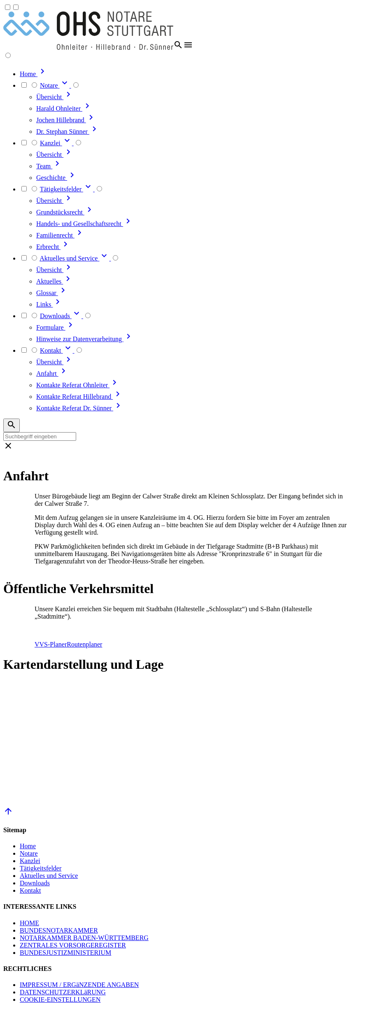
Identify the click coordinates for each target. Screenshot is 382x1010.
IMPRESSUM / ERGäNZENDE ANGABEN (79, 984)
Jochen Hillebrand (66, 119)
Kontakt (30, 890)
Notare (29, 853)
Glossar (52, 292)
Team (49, 166)
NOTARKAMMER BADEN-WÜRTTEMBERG (84, 937)
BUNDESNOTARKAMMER (59, 930)
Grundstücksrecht (65, 212)
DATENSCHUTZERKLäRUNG (63, 992)
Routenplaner (84, 644)
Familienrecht (60, 235)
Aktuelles (54, 281)
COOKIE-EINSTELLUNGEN (60, 999)
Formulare (55, 327)
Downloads (35, 883)
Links (49, 304)
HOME (29, 922)
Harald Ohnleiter (64, 108)
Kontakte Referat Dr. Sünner (79, 408)
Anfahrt (52, 373)
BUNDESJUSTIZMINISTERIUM (65, 952)
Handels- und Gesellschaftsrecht (84, 223)
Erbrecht (53, 246)
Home (28, 845)
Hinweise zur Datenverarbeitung (84, 338)
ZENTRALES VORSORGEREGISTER (73, 945)
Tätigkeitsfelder (40, 868)
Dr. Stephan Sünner (67, 131)
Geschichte (56, 177)
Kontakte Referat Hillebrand (79, 396)
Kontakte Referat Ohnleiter (77, 385)
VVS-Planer (51, 644)
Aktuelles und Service (49, 875)
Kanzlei (30, 860)
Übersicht (54, 96)
